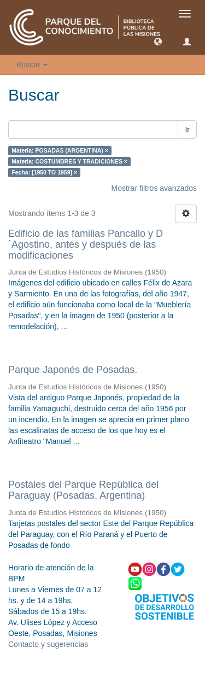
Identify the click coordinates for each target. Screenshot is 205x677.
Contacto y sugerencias (48, 644)
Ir (187, 129)
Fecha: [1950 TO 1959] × (44, 172)
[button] (158, 41)
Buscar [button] (32, 64)
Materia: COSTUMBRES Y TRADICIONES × (69, 161)
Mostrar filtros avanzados (154, 188)
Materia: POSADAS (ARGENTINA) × (59, 150)
